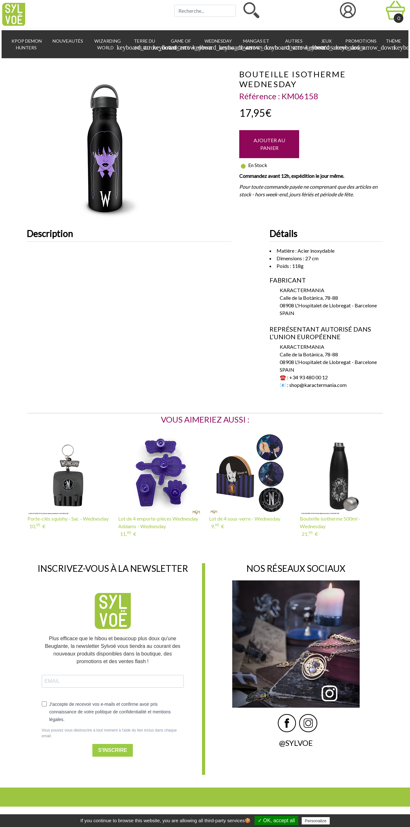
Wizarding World (109, 44)
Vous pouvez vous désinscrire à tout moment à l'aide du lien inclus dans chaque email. (109, 733)
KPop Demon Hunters (26, 44)
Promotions (360, 41)
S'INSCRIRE (112, 750)
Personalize (316, 820)
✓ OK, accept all (276, 820)
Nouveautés (67, 41)
